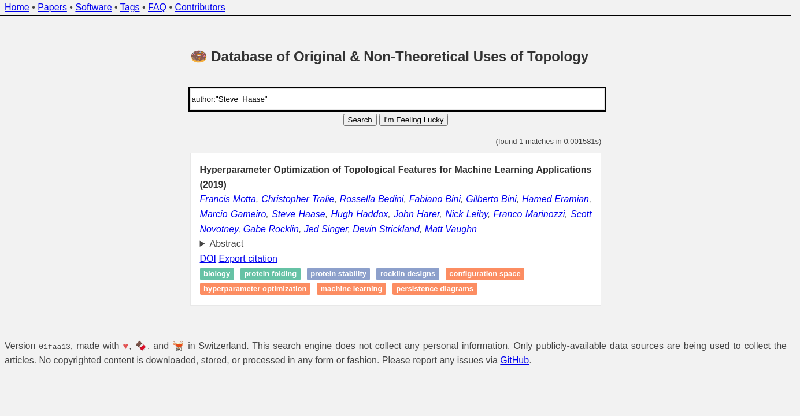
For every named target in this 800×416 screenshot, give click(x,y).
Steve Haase (298, 214)
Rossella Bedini (372, 199)
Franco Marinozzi (529, 214)
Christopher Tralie (297, 199)
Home (17, 7)
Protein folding (270, 273)
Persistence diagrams (434, 288)
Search (360, 120)
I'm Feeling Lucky (413, 120)
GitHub (514, 360)
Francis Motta (228, 199)
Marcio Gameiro (233, 214)
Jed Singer (326, 229)
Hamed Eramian (555, 199)
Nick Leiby (466, 214)
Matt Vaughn (451, 229)
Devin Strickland (386, 229)
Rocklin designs (407, 273)
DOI (208, 258)
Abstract (227, 243)
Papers (52, 7)
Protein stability (338, 273)
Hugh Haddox (359, 214)
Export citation (247, 258)
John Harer (416, 214)
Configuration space (485, 273)
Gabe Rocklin (271, 229)
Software (93, 7)
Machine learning (351, 288)
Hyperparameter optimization (254, 288)
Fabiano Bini (435, 199)
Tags (130, 7)
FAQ (157, 7)
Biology (216, 273)
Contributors (200, 7)
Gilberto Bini (491, 199)
